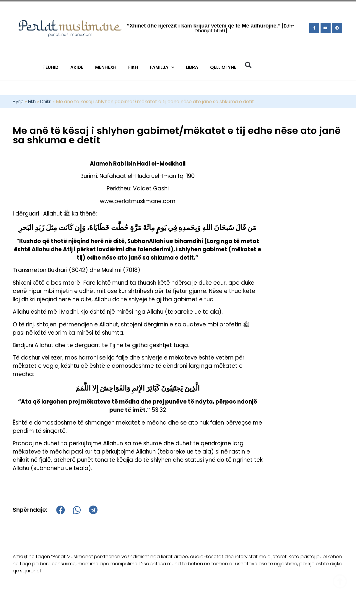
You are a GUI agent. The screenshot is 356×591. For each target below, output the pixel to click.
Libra (192, 67)
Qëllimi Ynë (223, 67)
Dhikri (45, 101)
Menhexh (105, 67)
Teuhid (50, 67)
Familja (162, 67)
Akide (76, 67)
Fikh (133, 67)
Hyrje (18, 101)
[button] (248, 65)
